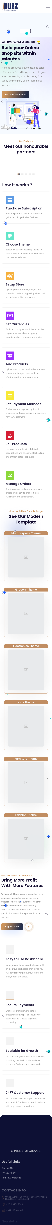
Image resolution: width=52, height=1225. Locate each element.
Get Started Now (15, 94)
